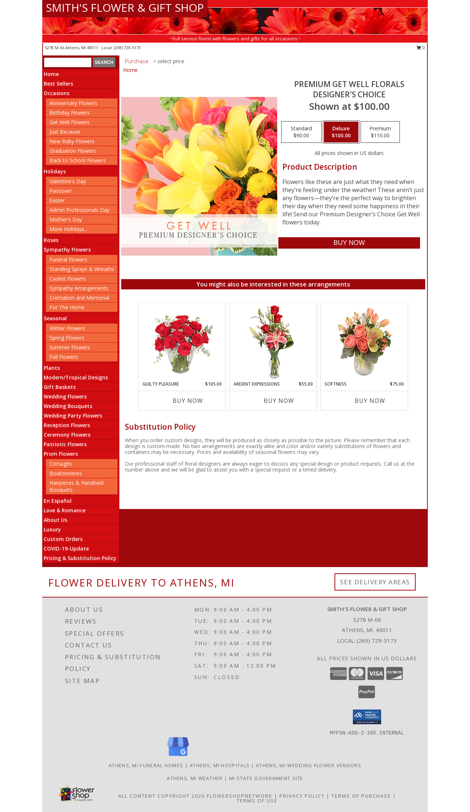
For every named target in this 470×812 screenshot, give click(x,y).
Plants (52, 367)
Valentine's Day (68, 181)
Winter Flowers (67, 328)
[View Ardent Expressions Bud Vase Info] (273, 342)
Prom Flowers (61, 453)
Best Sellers (58, 83)
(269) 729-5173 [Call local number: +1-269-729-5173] (127, 47)
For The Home (67, 307)
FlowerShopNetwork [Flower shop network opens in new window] (239, 796)
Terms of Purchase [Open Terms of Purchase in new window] (361, 796)
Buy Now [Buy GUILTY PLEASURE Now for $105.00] (188, 401)
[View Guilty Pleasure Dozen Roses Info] (182, 342)
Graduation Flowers (73, 150)
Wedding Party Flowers (73, 415)
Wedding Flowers (65, 396)
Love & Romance (65, 510)
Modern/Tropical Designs (76, 377)
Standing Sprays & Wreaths (82, 269)
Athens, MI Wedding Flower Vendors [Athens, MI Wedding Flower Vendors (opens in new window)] (308, 765)
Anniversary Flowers (73, 103)
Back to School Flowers (78, 160)
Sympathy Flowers (67, 249)
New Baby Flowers (72, 141)
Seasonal (55, 318)
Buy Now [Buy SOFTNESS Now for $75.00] (370, 401)
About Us (55, 519)
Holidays (55, 171)
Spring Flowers (67, 337)
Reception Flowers (67, 425)
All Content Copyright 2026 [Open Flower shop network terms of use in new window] (161, 796)
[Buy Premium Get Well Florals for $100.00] (349, 243)
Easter (57, 200)
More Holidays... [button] (68, 228)
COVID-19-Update (66, 548)
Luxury (52, 529)
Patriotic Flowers (65, 444)
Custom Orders (63, 538)
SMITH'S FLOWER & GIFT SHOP (125, 7)
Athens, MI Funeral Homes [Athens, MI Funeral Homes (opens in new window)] (146, 765)
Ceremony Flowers (67, 434)
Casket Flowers (68, 278)
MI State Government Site (266, 778)
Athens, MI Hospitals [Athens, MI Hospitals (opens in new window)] (219, 765)
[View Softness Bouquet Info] (364, 342)
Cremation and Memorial (79, 297)
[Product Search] (67, 62)
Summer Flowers (70, 347)
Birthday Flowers (70, 112)
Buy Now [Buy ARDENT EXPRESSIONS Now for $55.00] (279, 401)
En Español (58, 500)
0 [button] (420, 47)
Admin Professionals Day (79, 209)
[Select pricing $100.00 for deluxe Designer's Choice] (341, 132)
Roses (51, 240)
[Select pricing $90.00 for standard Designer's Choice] (301, 132)
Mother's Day (66, 219)
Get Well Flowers (70, 122)
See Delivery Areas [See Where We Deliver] (375, 582)
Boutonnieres (66, 473)
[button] (367, 717)
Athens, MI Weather (195, 778)
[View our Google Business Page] (178, 756)
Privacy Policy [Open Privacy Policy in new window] (302, 796)
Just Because (65, 131)
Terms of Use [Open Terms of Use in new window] (257, 800)
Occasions (56, 93)
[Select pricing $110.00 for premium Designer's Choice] (380, 132)
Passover (61, 190)
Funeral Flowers (68, 259)
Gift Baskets (60, 386)
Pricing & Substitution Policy (80, 558)
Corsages (61, 463)
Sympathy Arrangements (79, 288)
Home (51, 74)
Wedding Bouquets (68, 406)
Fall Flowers (64, 356)
